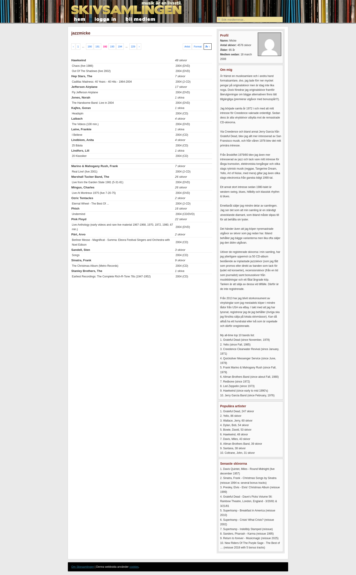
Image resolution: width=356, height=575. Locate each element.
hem (80, 19)
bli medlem (141, 19)
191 (97, 46)
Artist (187, 46)
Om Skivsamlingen (82, 566)
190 (90, 46)
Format (198, 46)
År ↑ (207, 46)
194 (120, 46)
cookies (134, 566)
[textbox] (250, 19)
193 (112, 46)
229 (133, 46)
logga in (105, 19)
